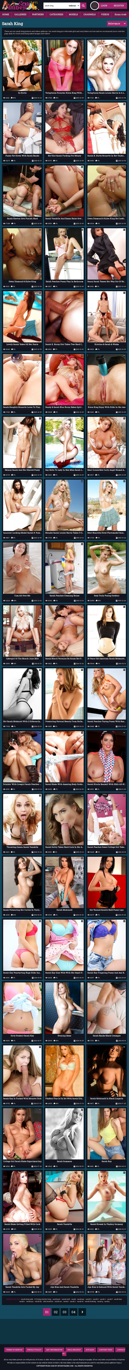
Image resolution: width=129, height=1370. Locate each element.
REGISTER (119, 5)
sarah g (100, 1301)
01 (47, 1312)
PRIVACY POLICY (34, 1350)
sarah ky (38, 1301)
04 (73, 1312)
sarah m (80, 1301)
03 (64, 1312)
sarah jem (56, 1299)
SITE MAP (90, 1350)
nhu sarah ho (48, 1301)
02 (56, 1312)
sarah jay (80, 1299)
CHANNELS (89, 14)
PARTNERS (38, 14)
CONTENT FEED (105, 1350)
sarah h (88, 1299)
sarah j (107, 1301)
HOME (5, 14)
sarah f (110, 1299)
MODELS (73, 14)
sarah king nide (27, 1299)
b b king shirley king (43, 1299)
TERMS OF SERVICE (14, 1350)
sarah (73, 1299)
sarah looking (90, 1301)
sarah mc (58, 1301)
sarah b (96, 1299)
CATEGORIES (56, 14)
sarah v (103, 1299)
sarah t (66, 1301)
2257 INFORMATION (54, 1350)
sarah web (66, 1299)
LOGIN (104, 5)
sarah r (22, 1301)
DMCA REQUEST (74, 1350)
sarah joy (30, 1301)
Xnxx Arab (120, 14)
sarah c (73, 1301)
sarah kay (118, 1299)
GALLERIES (20, 14)
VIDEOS (105, 14)
